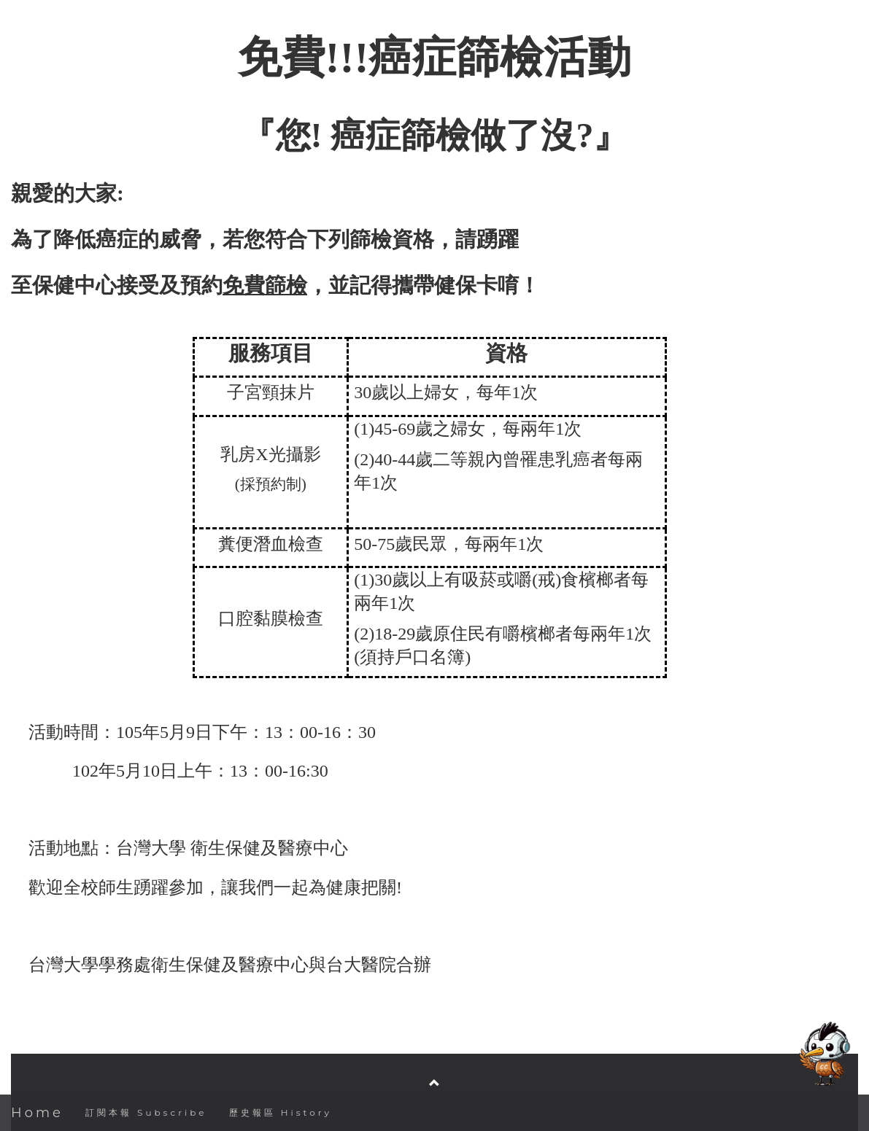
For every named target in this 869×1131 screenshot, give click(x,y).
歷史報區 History (280, 1112)
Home (37, 1113)
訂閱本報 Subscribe (146, 1112)
